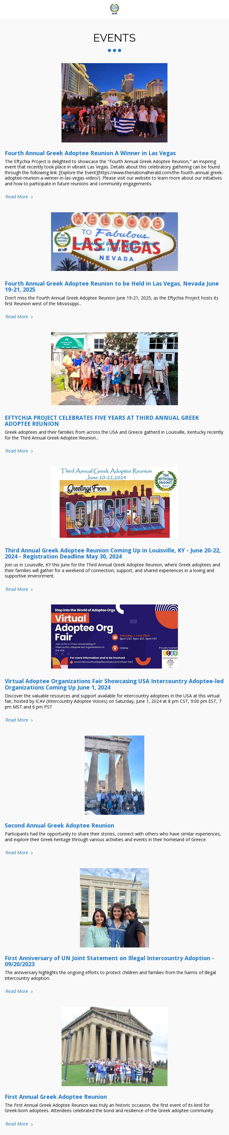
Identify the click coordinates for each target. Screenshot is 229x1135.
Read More (19, 197)
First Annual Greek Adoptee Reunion (56, 1096)
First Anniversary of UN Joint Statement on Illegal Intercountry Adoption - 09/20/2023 (109, 961)
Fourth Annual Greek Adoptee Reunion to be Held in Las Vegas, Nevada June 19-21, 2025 (112, 286)
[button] (7, 9)
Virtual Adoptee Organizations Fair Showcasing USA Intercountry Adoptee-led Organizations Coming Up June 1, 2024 (114, 684)
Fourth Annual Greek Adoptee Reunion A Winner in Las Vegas (90, 153)
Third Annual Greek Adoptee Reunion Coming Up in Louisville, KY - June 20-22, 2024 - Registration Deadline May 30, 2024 (113, 553)
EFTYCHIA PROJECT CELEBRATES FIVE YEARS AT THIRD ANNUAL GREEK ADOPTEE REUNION (102, 420)
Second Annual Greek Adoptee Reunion (59, 825)
